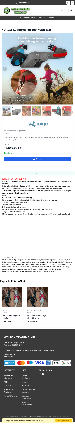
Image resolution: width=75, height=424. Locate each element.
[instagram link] (43, 374)
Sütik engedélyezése (63, 421)
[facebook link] (40, 374)
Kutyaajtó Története (11, 396)
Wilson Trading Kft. (20, 337)
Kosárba (37, 159)
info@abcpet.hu (10, 357)
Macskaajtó (25, 386)
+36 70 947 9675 (10, 354)
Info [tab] (37, 173)
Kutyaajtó (24, 382)
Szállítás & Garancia (11, 386)
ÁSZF (5, 382)
